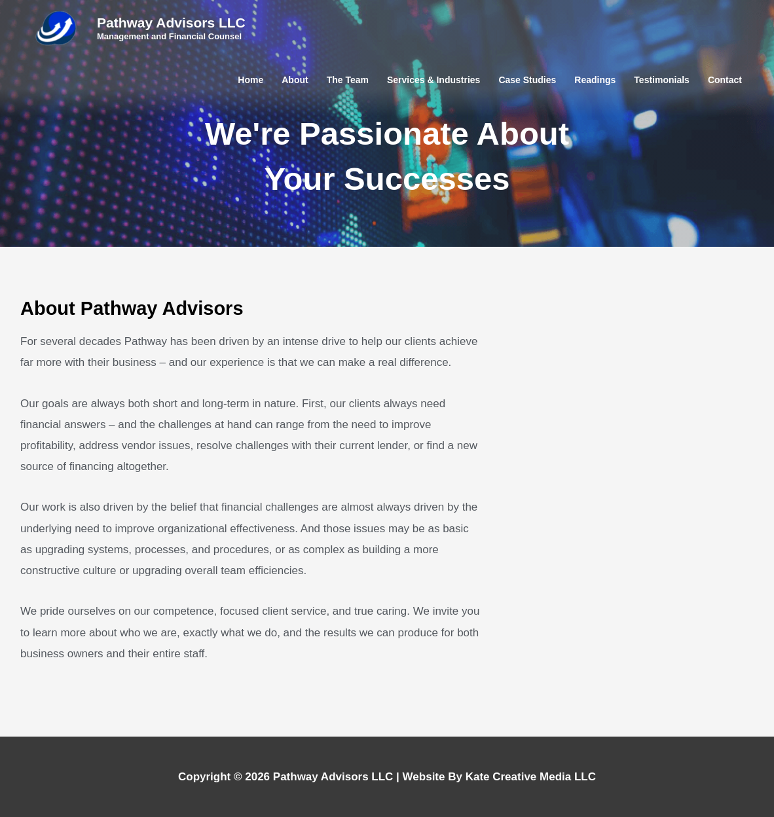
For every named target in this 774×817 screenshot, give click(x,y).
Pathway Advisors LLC (171, 22)
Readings (595, 80)
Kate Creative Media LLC (531, 777)
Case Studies (527, 80)
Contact (725, 80)
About (295, 80)
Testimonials (662, 80)
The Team (348, 80)
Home (250, 80)
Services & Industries (433, 80)
